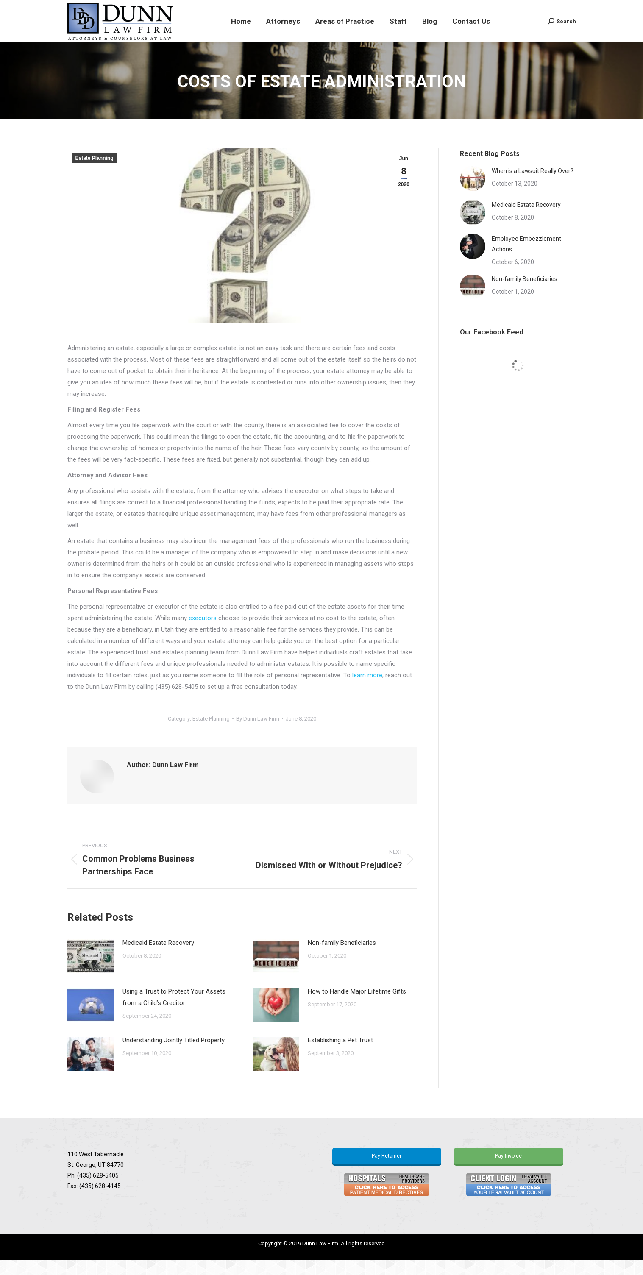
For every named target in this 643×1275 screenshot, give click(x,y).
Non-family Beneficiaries (342, 958)
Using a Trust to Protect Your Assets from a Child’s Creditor (173, 1012)
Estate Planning (94, 173)
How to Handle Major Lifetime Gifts (357, 1007)
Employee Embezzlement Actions (526, 259)
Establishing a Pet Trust (340, 1055)
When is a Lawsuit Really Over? (532, 186)
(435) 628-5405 (98, 1190)
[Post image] (90, 971)
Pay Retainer (386, 1171)
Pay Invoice (508, 1171)
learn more (367, 690)
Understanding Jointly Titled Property (173, 1055)
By (257, 734)
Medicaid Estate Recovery (158, 958)
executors (203, 633)
